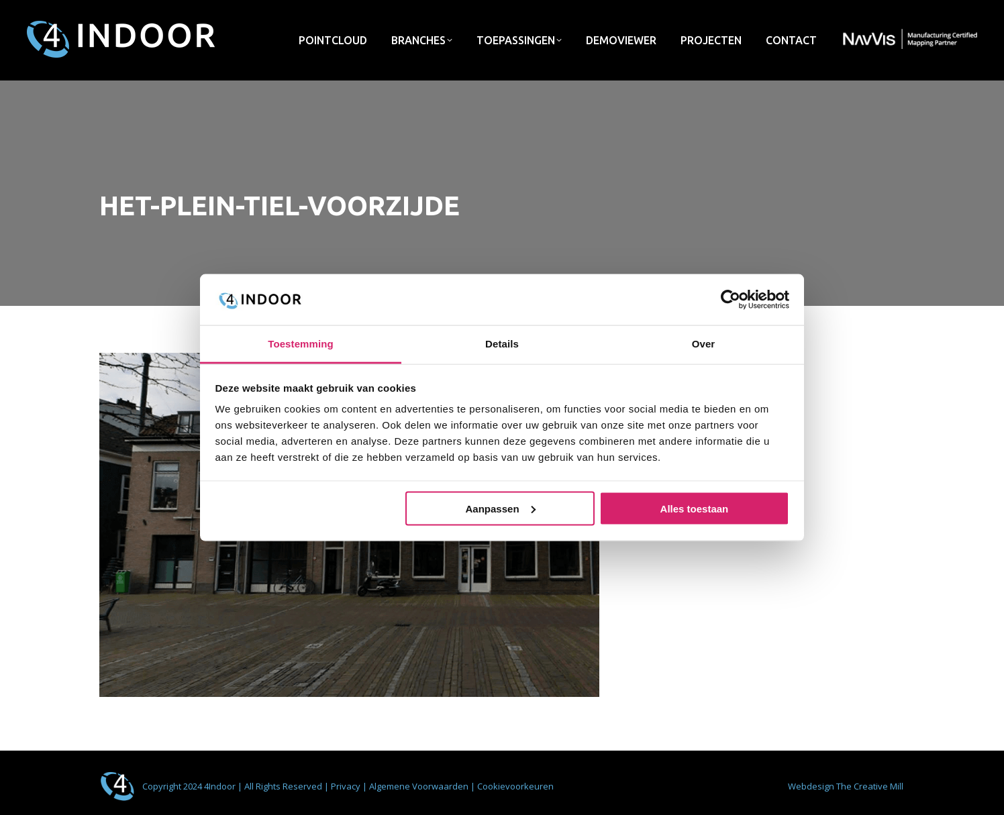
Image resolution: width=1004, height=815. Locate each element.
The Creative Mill (869, 786)
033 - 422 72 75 (872, 12)
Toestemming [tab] (301, 343)
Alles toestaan (694, 508)
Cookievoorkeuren (515, 786)
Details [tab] (502, 343)
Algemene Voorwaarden (419, 786)
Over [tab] (703, 343)
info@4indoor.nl (780, 12)
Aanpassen (501, 508)
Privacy (346, 786)
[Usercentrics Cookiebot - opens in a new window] (730, 299)
